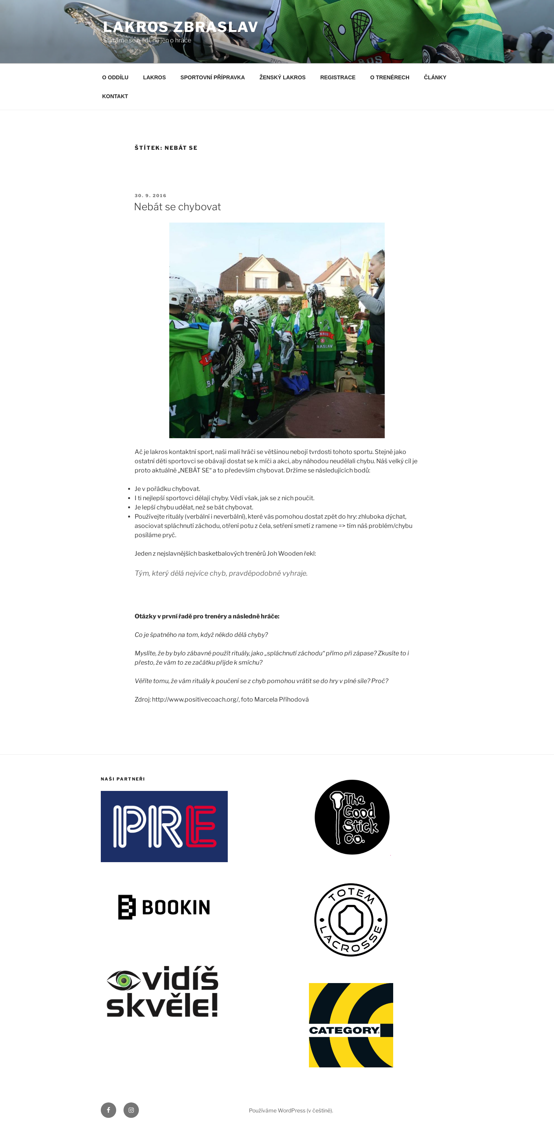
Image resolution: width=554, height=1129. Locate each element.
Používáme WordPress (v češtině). (291, 1110)
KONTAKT (115, 96)
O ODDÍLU (115, 77)
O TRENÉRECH (389, 77)
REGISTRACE (337, 77)
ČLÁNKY (435, 77)
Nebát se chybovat (177, 207)
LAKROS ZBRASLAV (181, 26)
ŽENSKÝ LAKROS (283, 77)
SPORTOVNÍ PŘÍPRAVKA (212, 77)
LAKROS (154, 77)
